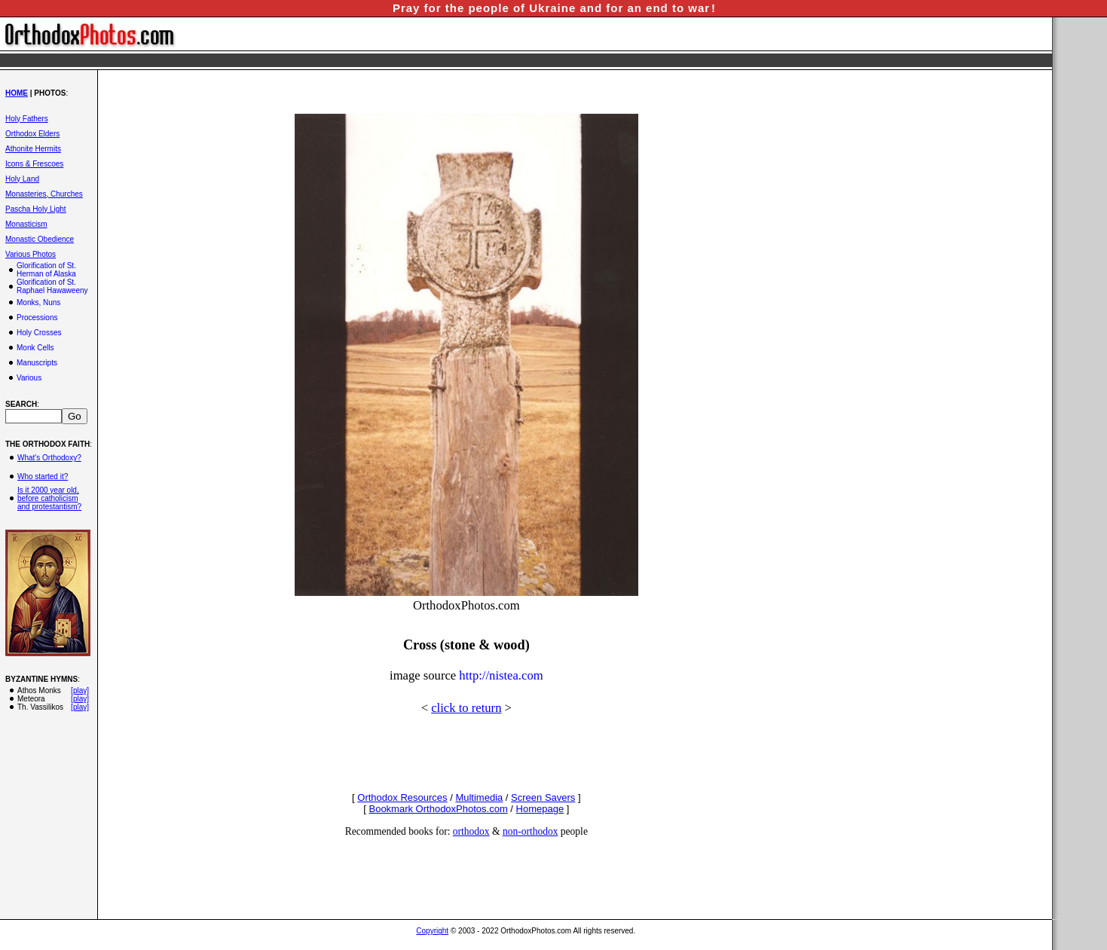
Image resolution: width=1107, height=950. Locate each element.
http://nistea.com (501, 675)
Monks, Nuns (38, 302)
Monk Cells (35, 348)
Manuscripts (37, 363)
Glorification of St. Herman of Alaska (46, 269)
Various (29, 378)
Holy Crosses (39, 332)
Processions (37, 317)
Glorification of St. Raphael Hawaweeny (52, 286)
